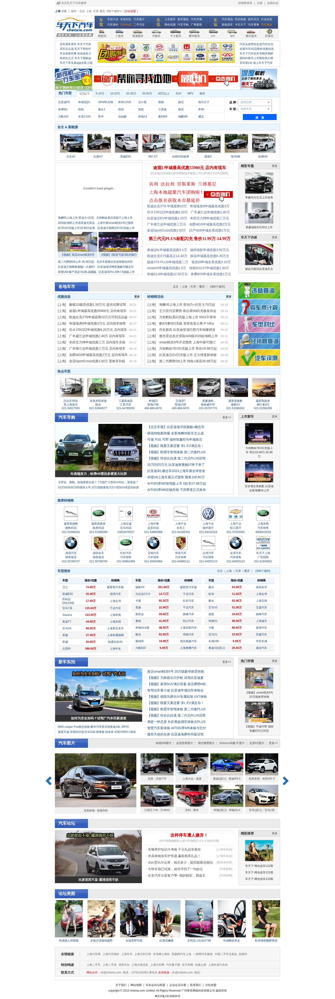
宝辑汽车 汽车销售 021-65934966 (153, 557)
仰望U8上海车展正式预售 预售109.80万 (176, 477)
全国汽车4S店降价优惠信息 (257, 48)
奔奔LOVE (124, 102)
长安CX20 (84, 116)
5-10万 (100, 93)
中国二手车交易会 (226, 954)
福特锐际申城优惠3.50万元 (209, 250)
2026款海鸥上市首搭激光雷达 (76, 223)
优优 (121, 109)
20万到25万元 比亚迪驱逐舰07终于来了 (176, 464)
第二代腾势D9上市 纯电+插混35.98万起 (188, 361)
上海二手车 (93, 964)
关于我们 (121, 985)
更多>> (226, 417)
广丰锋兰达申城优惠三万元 (166, 224)
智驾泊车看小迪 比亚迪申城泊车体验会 (175, 690)
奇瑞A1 (142, 116)
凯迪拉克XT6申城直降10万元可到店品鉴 (98, 317)
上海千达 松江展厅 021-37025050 (236, 528)
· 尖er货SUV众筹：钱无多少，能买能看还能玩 (179, 862)
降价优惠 (170, 24)
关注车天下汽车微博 (73, 3)
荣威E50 (67, 594)
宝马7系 (67, 608)
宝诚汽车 (261, 607)
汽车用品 (227, 19)
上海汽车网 (93, 954)
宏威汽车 (261, 634)
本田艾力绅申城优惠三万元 (209, 218)
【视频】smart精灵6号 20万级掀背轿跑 (259, 682)
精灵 (181, 109)
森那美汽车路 (115, 587)
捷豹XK (140, 587)
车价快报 (240, 19)
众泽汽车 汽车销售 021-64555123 (208, 557)
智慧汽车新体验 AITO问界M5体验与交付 (176, 728)
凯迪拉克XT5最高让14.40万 (167, 256)
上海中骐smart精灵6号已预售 (115, 223)
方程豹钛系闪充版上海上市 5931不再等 (187, 317)
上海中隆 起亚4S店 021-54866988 (153, 528)
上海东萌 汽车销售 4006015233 (263, 528)
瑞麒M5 (183, 116)
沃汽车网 (187, 964)
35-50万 (147, 93)
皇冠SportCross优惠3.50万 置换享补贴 (97, 361)
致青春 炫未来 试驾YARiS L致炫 (116, 732)
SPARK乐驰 (105, 102)
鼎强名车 (261, 587)
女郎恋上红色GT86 (199, 940)
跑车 (202, 93)
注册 (259, 3)
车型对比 (125, 19)
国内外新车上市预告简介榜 (256, 58)
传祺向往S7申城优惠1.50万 (209, 268)
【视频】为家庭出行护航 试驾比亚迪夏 (175, 678)
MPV (191, 93)
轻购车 (243, 954)
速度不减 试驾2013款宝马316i (76, 732)
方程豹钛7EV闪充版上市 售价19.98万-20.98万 (259, 440)
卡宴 (138, 600)
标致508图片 (164, 743)
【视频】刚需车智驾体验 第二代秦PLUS (176, 452)
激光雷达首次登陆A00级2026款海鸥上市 (188, 336)
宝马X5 (66, 628)
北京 (82, 11)
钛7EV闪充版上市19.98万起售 (76, 228)
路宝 (181, 102)
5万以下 (85, 93)
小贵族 (162, 109)
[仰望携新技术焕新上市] (187, 173)
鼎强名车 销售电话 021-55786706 (98, 557)
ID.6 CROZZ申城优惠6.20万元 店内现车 (98, 330)
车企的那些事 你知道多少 (75, 53)
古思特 (66, 648)
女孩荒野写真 (134, 940)
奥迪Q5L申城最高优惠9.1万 (167, 250)
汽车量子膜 (173, 964)
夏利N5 (162, 116)
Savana (67, 615)
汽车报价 (112, 24)
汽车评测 (196, 19)
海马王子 (203, 102)
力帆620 (140, 648)
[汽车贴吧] (226, 869)
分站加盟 (130, 11)
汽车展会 (266, 24)
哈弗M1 (63, 109)
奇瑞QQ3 (84, 102)
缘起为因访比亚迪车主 (259, 257)
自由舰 (122, 116)
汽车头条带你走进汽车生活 (256, 44)
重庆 (102, 11)
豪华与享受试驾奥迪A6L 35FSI (109, 726)
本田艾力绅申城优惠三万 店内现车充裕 (97, 342)
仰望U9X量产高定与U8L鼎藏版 (77, 272)
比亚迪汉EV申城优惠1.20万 (167, 218)
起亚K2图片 (257, 743)
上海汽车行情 (142, 954)
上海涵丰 (261, 621)
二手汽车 (139, 24)
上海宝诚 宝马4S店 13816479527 (125, 528)
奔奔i (201, 109)
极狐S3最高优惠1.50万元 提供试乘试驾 (97, 304)
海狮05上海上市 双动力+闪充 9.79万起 (187, 304)
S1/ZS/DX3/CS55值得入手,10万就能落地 (83, 487)
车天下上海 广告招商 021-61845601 (263, 557)
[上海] (62, 304)
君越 (65, 635)
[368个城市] (217, 286)
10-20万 (115, 93)
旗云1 (101, 109)
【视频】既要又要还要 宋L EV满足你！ (175, 446)
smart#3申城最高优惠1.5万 (166, 268)
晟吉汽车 (261, 648)
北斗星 (142, 102)
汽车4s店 (126, 24)
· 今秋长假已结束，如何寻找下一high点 (174, 869)
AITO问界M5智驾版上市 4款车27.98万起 (176, 483)
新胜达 (139, 614)
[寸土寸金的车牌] (208, 840)
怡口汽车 (188, 621)
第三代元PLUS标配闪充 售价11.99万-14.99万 (190, 238)
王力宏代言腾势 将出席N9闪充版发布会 (187, 311)
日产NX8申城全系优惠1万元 (209, 230)
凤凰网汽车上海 (181, 954)
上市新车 (170, 19)
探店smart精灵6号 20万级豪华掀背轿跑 (175, 671)
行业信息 (266, 19)
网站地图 (136, 985)
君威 (65, 642)
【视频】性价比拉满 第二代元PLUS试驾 (176, 458)
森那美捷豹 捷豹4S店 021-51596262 (71, 528)
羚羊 (101, 116)
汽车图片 (139, 19)
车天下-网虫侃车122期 (259, 866)
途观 (211, 614)
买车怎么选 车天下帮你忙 (75, 48)
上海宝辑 (261, 600)
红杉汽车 (188, 600)
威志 (201, 116)
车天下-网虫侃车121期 (259, 872)
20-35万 (131, 93)
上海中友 (115, 648)
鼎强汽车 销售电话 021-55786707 (71, 557)
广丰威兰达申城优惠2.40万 (210, 212)
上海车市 (126, 954)
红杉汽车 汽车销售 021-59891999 (126, 557)
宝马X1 (213, 634)
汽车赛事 (253, 24)
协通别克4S (115, 642)
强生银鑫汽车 (188, 641)
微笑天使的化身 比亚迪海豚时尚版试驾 (175, 734)
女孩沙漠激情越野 (101, 940)
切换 (64, 11)
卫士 (65, 587)
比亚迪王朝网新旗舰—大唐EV (76, 266)
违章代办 (124, 964)
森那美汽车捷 (188, 587)
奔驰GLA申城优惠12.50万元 (167, 274)
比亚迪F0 (64, 102)
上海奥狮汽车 (188, 648)
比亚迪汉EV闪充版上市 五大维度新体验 (188, 355)
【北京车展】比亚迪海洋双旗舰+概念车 (175, 427)
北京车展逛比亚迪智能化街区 (115, 261)
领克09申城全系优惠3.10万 (211, 262)
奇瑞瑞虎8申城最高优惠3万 (209, 206)
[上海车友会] (224, 849)
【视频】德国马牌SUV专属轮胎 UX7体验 (177, 696)
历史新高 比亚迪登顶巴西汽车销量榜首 (187, 330)
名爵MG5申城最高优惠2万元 (210, 224)
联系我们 (195, 985)
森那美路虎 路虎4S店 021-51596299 (98, 528)
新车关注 (253, 19)
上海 (89, 11)
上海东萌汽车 (188, 627)
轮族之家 (200, 964)
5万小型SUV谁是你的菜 (124, 487)
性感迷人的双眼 (69, 940)
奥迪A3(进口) (216, 648)
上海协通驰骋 (115, 635)
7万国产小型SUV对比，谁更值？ (118, 482)
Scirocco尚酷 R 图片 (232, 743)
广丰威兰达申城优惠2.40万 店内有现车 (97, 336)
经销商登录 (245, 3)
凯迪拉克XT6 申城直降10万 (167, 206)
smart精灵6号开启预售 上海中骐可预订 (187, 342)
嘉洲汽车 (261, 627)
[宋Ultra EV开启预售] (215, 173)
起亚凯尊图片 (184, 743)
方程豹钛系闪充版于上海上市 (114, 217)
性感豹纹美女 (231, 940)
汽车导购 (183, 24)
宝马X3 (213, 607)
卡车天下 (240, 24)
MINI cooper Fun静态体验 (74, 726)
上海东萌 (115, 621)
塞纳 (138, 621)
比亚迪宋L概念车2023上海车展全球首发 (176, 471)
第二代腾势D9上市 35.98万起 (76, 261)
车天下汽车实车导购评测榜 (256, 53)
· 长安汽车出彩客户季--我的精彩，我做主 (175, 875)
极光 (138, 634)
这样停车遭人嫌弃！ (189, 835)
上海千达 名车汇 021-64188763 (181, 528)
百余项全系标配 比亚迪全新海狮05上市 (259, 476)
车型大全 (112, 19)
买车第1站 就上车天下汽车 (256, 62)
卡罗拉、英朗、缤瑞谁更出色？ (77, 482)
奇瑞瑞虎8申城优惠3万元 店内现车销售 (97, 323)
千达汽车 (115, 608)
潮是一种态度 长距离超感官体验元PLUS (176, 722)
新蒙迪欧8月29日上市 (259, 215)
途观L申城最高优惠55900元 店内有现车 (189, 167)
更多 (275, 166)
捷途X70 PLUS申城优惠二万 (167, 262)
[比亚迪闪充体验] (161, 173)
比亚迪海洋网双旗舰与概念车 (115, 266)
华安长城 (261, 641)
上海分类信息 (139, 964)
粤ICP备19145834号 (167, 996)
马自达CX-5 (142, 594)
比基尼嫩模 (167, 940)
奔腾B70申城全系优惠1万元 (211, 274)
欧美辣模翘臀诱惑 (266, 940)
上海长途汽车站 (218, 964)
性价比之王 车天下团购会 (75, 58)
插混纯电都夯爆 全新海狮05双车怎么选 (175, 433)
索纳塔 (139, 641)
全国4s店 (272, 3)
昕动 (211, 594)
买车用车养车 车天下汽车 (75, 44)
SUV (178, 93)
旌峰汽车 (188, 614)
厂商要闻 (196, 24)
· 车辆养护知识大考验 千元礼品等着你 (173, 849)
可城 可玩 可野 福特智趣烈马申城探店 (174, 439)
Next (286, 781)
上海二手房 (110, 964)
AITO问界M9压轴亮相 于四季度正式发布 (176, 490)
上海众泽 (115, 601)
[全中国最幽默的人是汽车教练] (178, 840)
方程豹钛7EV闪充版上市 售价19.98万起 (188, 348)
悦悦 (81, 109)
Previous (49, 781)
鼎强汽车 (115, 594)
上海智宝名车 (115, 628)
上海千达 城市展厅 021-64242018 (208, 528)
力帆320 (63, 116)
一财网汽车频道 (203, 954)
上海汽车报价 (111, 954)
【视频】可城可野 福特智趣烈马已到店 (259, 716)
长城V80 (213, 641)
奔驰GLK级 (142, 627)
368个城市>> (114, 11)
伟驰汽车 (188, 634)
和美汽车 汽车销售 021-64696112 (181, 557)
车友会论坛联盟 (155, 985)
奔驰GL (213, 621)
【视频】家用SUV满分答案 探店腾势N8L (176, 684)
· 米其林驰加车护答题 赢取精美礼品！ (173, 856)
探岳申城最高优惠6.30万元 (209, 256)
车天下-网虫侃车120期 (259, 879)
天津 (95, 11)
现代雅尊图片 (206, 743)
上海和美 (115, 615)
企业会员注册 (177, 985)
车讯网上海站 (161, 954)
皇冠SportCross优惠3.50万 (166, 230)
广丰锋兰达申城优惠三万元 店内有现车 (97, 348)
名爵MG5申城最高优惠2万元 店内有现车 (98, 355)
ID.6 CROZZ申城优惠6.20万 (167, 212)
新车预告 (183, 19)
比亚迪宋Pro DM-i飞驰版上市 (117, 272)
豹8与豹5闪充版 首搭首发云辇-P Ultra (186, 323)
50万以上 (164, 93)
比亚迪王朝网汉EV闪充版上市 (116, 228)
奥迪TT (66, 621)
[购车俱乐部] (224, 862)
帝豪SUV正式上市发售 (259, 185)
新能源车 (227, 24)
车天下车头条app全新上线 (76, 62)
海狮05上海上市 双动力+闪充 (76, 217)
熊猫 (161, 102)
